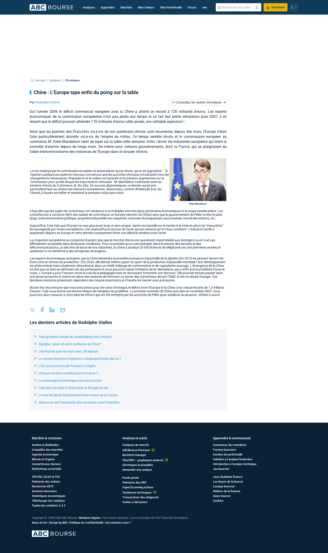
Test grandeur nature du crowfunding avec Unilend (74, 337)
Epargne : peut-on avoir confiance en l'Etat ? (70, 344)
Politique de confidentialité (86, 522)
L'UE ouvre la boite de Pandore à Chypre (67, 366)
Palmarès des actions (46, 481)
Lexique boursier (224, 486)
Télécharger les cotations (48, 500)
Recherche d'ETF (43, 486)
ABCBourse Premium (136, 450)
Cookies (218, 500)
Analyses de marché (135, 445)
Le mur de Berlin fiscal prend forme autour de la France (78, 395)
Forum (192, 7)
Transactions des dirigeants (140, 497)
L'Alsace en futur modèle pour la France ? (68, 373)
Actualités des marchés (47, 449)
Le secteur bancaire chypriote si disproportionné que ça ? (79, 358)
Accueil (40, 80)
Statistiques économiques (49, 496)
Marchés (126, 7)
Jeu (204, 7)
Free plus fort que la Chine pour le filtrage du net (73, 388)
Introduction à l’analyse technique (234, 464)
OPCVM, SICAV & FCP (46, 476)
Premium (275, 7)
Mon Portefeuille (171, 7)
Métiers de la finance (226, 491)
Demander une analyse (137, 469)
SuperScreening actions (138, 487)
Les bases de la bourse (228, 481)
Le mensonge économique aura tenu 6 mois (70, 380)
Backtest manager (134, 455)
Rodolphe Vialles (47, 102)
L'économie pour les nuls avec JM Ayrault (68, 351)
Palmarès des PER (134, 482)
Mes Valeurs (146, 7)
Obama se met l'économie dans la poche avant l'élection (78, 402)
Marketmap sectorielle (46, 469)
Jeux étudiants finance (228, 476)
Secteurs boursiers (44, 491)
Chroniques (72, 80)
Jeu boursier (221, 469)
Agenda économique (45, 454)
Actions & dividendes (45, 445)
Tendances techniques (137, 492)
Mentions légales (90, 518)
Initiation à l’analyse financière (232, 459)
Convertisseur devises (46, 464)
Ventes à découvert (134, 502)
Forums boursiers (224, 449)
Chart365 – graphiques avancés (143, 460)
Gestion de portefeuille (227, 454)
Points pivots (130, 477)
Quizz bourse (221, 496)
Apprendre (108, 7)
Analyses (89, 7)
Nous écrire (39, 522)
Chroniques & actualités (137, 465)
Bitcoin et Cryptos (43, 459)
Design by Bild (58, 522)
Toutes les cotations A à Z (49, 505)
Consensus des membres (229, 445)
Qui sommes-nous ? (118, 522)
